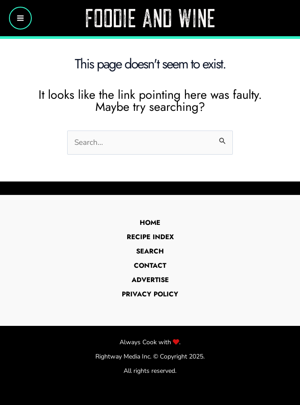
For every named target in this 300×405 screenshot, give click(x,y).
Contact (150, 265)
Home (150, 223)
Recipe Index (150, 237)
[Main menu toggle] (20, 18)
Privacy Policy (150, 294)
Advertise (150, 280)
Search (150, 251)
